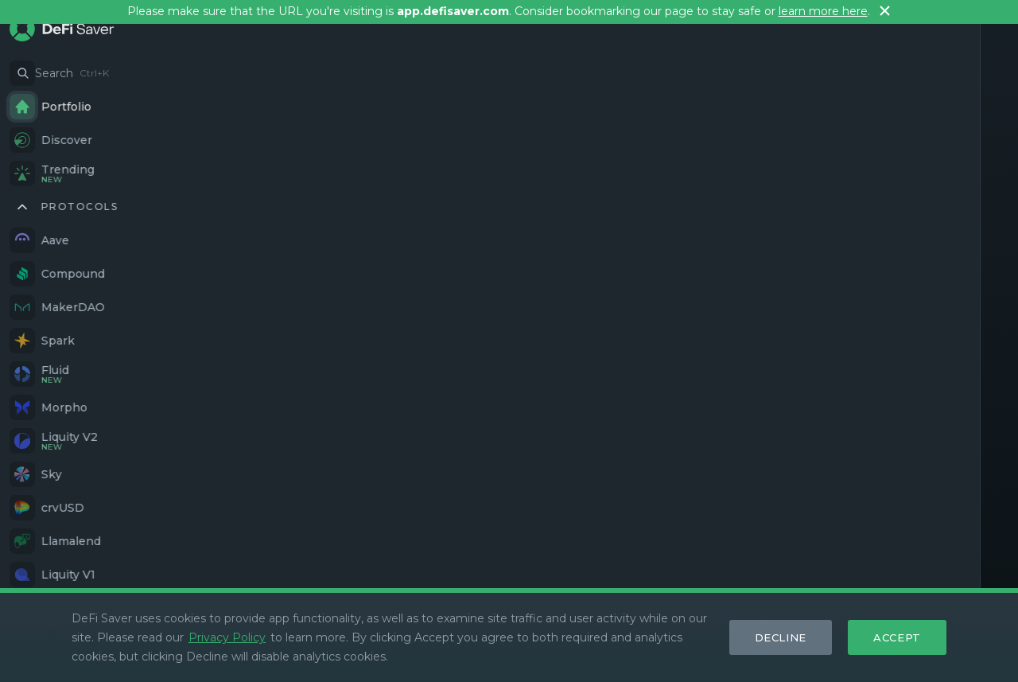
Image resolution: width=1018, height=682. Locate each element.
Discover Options (198, 501)
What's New (625, 583)
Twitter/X (264, 583)
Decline (781, 637)
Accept (897, 637)
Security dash (792, 583)
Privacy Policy (227, 637)
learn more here (823, 11)
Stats (727, 583)
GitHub (386, 583)
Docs (686, 583)
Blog (855, 583)
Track (924, 490)
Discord (206, 583)
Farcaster (327, 583)
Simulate (420, 501)
